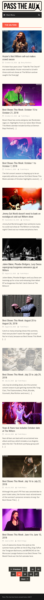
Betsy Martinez (26, 62)
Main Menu (10, 15)
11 (33, 569)
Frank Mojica (25, 116)
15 (25, 574)
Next (24, 579)
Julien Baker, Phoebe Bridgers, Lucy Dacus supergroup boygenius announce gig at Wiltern (21, 267)
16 (31, 574)
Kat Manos (26, 220)
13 (13, 574)
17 (36, 574)
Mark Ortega (21, 541)
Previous (15, 569)
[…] (14, 128)
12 (38, 569)
